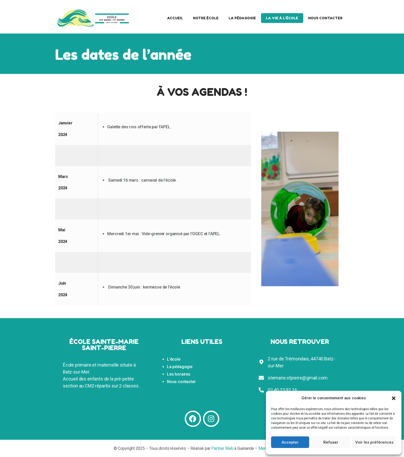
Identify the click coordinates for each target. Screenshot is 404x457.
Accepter (290, 442)
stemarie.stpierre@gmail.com (297, 377)
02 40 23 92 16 (282, 390)
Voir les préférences (374, 442)
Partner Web (222, 448)
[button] (393, 398)
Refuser (330, 442)
